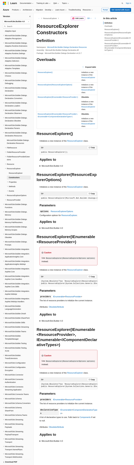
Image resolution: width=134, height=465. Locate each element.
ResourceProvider (73, 297)
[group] (68, 198)
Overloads (108, 26)
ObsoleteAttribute (56, 307)
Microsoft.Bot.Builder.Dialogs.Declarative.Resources (67, 47)
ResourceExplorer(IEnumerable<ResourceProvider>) (58, 97)
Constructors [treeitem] (14, 169)
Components (85, 417)
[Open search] (122, 3)
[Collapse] (30, 16)
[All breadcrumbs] (39, 18)
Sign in (128, 3)
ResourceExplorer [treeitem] (16, 165)
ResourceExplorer (50, 18)
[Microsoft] (4, 3)
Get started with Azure (120, 10)
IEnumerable (58, 297)
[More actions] (95, 18)
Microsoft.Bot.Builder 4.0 (52, 166)
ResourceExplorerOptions (62, 211)
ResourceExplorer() (45, 72)
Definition (108, 23)
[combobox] (17, 22)
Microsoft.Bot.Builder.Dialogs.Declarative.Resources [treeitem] (18, 133)
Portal (105, 10)
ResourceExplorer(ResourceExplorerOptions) (55, 85)
